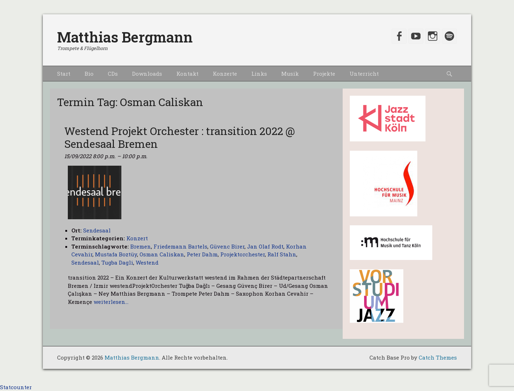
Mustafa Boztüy (116, 254)
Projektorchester (242, 254)
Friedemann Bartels (180, 246)
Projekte (324, 73)
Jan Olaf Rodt (265, 246)
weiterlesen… (111, 301)
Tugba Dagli (117, 262)
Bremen (140, 246)
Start (63, 73)
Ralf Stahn (281, 254)
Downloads (147, 73)
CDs (113, 73)
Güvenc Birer (227, 246)
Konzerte (225, 73)
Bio (89, 73)
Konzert (137, 238)
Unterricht (364, 73)
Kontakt (187, 73)
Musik (290, 73)
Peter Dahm (202, 254)
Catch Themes (438, 357)
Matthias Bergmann (125, 36)
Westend (147, 262)
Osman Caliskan (162, 254)
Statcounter (16, 387)
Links (259, 73)
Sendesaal (85, 262)
